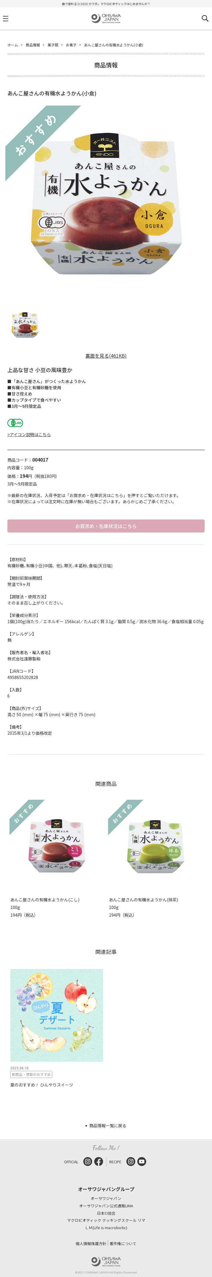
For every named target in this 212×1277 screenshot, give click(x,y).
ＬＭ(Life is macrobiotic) (106, 1228)
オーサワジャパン (106, 1199)
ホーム (12, 44)
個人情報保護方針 (91, 1243)
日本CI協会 (106, 1213)
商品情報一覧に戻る (107, 1125)
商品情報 (33, 44)
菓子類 (53, 44)
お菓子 (71, 44)
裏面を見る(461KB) (106, 355)
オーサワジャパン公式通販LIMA (106, 1206)
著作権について (123, 1243)
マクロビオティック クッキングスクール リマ (106, 1220)
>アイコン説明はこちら (29, 434)
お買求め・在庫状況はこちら (106, 526)
